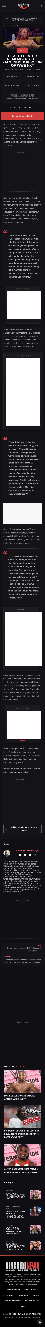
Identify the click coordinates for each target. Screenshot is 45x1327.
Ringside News (22, 1274)
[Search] (41, 6)
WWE (9, 1277)
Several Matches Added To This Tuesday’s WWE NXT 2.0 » (24, 949)
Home (5, 25)
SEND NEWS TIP (12, 86)
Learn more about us (29, 1284)
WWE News (13, 25)
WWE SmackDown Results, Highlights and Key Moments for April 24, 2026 (15, 1215)
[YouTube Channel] (30, 855)
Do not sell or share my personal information (28, 1317)
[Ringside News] (22, 1271)
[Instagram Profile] (35, 855)
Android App (33, 76)
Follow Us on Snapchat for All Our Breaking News (22, 19)
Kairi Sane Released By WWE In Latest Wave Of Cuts (15, 1196)
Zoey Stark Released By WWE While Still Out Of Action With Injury (15, 1248)
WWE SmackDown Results (13, 1208)
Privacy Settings (9, 1317)
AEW (15, 1277)
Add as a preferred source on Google (21, 828)
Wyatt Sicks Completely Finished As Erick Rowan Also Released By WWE (15, 1231)
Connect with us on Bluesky (22, 116)
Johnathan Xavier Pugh (14, 70)
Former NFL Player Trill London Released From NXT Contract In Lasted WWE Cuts (22, 1134)
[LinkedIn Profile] (25, 855)
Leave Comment (33, 86)
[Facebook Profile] (20, 855)
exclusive (13, 1282)
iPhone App (12, 76)
